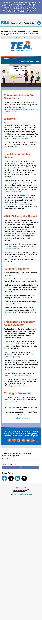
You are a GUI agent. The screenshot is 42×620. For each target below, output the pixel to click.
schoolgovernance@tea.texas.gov (18, 386)
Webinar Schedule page (12, 192)
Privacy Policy (14, 494)
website (22, 195)
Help (30, 494)
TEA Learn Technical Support (21, 375)
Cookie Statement (26, 12)
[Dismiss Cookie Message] (39, 2)
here (15, 147)
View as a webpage (21, 37)
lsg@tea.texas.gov (23, 138)
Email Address (6, 459)
